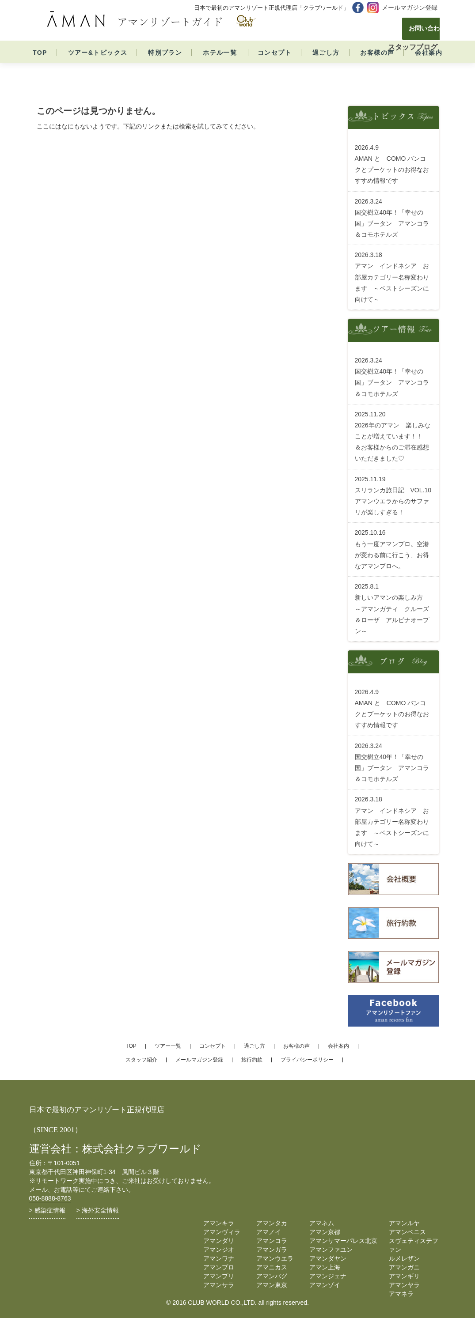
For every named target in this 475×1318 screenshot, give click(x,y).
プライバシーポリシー (307, 1060)
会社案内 (428, 69)
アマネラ (401, 1293)
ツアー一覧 (168, 1046)
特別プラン (165, 69)
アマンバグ (271, 1276)
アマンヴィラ (221, 1231)
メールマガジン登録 (409, 7)
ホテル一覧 (220, 69)
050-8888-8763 (50, 1198)
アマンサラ (218, 1284)
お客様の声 (377, 69)
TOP (40, 69)
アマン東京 (271, 1284)
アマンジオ (218, 1249)
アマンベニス (407, 1231)
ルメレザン (404, 1258)
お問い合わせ (397, 28)
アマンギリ (404, 1276)
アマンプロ (218, 1267)
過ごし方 (326, 69)
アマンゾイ (324, 1284)
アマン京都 (324, 1231)
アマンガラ (271, 1249)
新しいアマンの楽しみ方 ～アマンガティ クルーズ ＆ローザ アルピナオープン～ (395, 608)
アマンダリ (218, 1240)
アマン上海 (324, 1267)
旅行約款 (251, 1060)
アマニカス (271, 1267)
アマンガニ (404, 1267)
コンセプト (275, 69)
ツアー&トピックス (98, 69)
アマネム (321, 1223)
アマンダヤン (327, 1258)
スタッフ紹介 (141, 1060)
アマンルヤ (404, 1223)
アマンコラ (271, 1240)
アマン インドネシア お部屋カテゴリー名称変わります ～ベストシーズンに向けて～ (392, 277)
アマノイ (268, 1231)
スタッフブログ (412, 47)
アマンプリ (218, 1276)
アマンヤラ (404, 1284)
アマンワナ (218, 1258)
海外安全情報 (100, 1210)
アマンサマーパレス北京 (343, 1240)
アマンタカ (271, 1223)
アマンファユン (331, 1249)
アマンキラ (218, 1223)
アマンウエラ (274, 1258)
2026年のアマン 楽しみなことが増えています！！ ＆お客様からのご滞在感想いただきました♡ (392, 436)
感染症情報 (49, 1210)
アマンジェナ (327, 1276)
